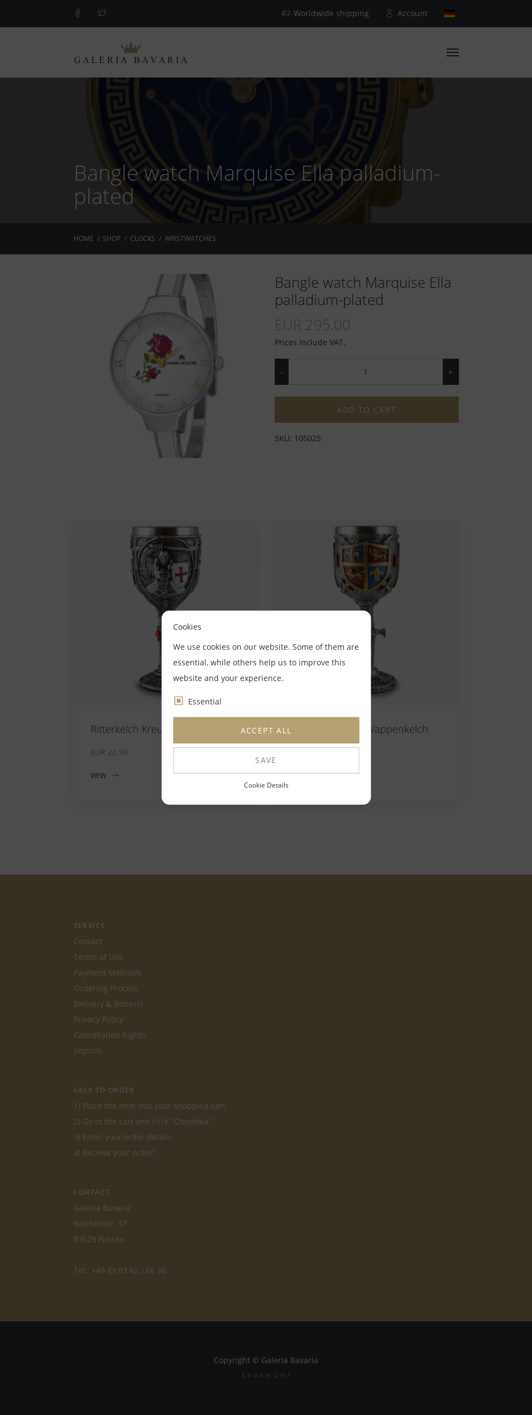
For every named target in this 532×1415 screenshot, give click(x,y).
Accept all (266, 730)
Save (266, 760)
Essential (205, 701)
